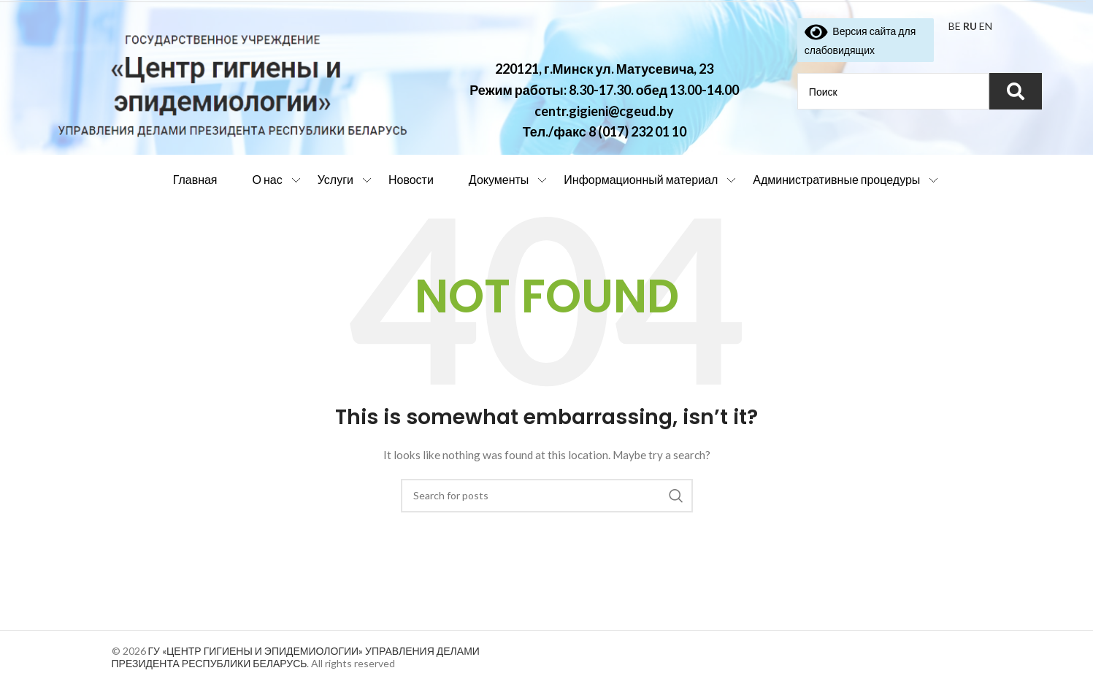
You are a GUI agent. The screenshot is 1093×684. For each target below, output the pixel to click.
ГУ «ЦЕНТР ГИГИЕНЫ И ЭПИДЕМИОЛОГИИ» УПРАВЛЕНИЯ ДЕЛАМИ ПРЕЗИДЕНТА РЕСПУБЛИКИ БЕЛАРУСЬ (296, 657)
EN (985, 26)
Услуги (335, 179)
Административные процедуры (836, 179)
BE (954, 26)
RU (970, 26)
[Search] (547, 495)
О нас (268, 179)
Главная (195, 179)
